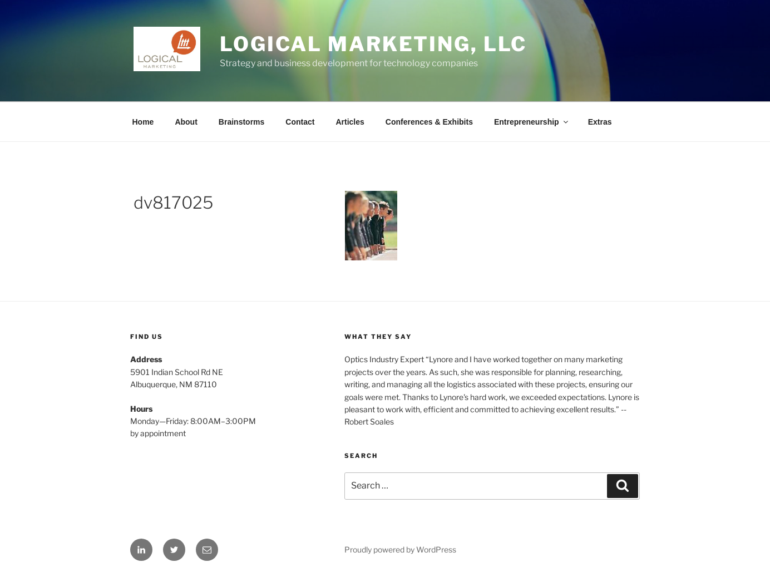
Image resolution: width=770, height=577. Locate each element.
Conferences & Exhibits (429, 121)
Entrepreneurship (532, 121)
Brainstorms (241, 121)
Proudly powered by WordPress (400, 549)
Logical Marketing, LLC (373, 44)
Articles (349, 121)
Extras (600, 121)
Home (143, 121)
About (186, 121)
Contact (299, 121)
